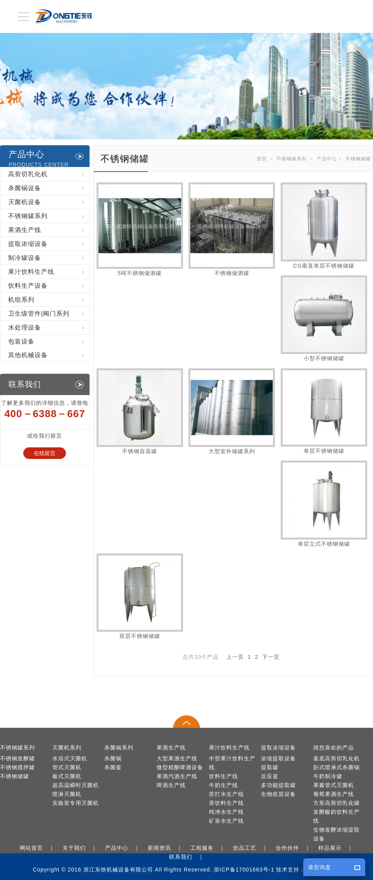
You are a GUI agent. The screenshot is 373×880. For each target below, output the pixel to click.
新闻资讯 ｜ (167, 848)
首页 (262, 159)
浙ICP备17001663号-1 (244, 869)
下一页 (271, 657)
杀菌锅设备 (48, 188)
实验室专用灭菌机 (75, 803)
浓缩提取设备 (278, 758)
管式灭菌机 (66, 767)
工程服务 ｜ (209, 848)
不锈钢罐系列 (291, 159)
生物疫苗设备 (278, 794)
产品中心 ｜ (124, 848)
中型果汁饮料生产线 (232, 763)
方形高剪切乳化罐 (336, 803)
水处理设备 (48, 327)
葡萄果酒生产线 (333, 794)
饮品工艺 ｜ (252, 848)
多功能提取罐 (278, 785)
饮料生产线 (223, 776)
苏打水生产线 (226, 794)
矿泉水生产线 (226, 821)
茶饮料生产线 (226, 803)
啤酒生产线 (171, 785)
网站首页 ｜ (39, 848)
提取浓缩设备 (48, 244)
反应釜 (269, 776)
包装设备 (48, 341)
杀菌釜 (113, 767)
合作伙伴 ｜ (295, 848)
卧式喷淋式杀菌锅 (336, 767)
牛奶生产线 (223, 785)
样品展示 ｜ (337, 848)
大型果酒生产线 (177, 758)
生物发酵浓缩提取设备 (336, 834)
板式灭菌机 (66, 776)
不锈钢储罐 (358, 159)
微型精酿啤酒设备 (180, 767)
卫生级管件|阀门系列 (48, 313)
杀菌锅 (113, 758)
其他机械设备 (48, 355)
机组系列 (48, 299)
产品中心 (327, 159)
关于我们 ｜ (81, 848)
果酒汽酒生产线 (177, 776)
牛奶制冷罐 (327, 776)
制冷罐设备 (48, 258)
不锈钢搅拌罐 (17, 767)
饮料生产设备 (48, 285)
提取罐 (269, 767)
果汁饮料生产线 (48, 271)
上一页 (235, 657)
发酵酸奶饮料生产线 (336, 816)
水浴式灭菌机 (69, 758)
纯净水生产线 (226, 812)
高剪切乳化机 (48, 174)
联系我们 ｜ (188, 857)
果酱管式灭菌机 (333, 785)
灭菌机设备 (48, 202)
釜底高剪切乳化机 (336, 758)
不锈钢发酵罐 (17, 758)
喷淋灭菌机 (66, 794)
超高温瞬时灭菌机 (75, 785)
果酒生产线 (48, 230)
